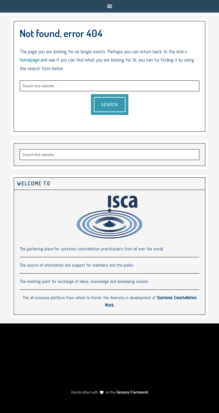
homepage (29, 59)
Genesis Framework (131, 392)
